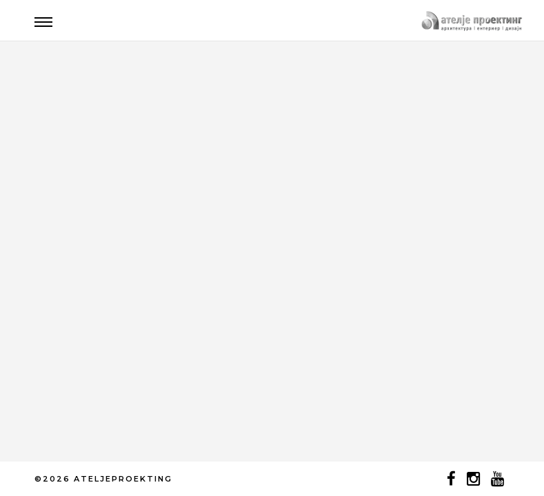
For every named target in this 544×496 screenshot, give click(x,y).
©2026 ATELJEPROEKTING (103, 479)
